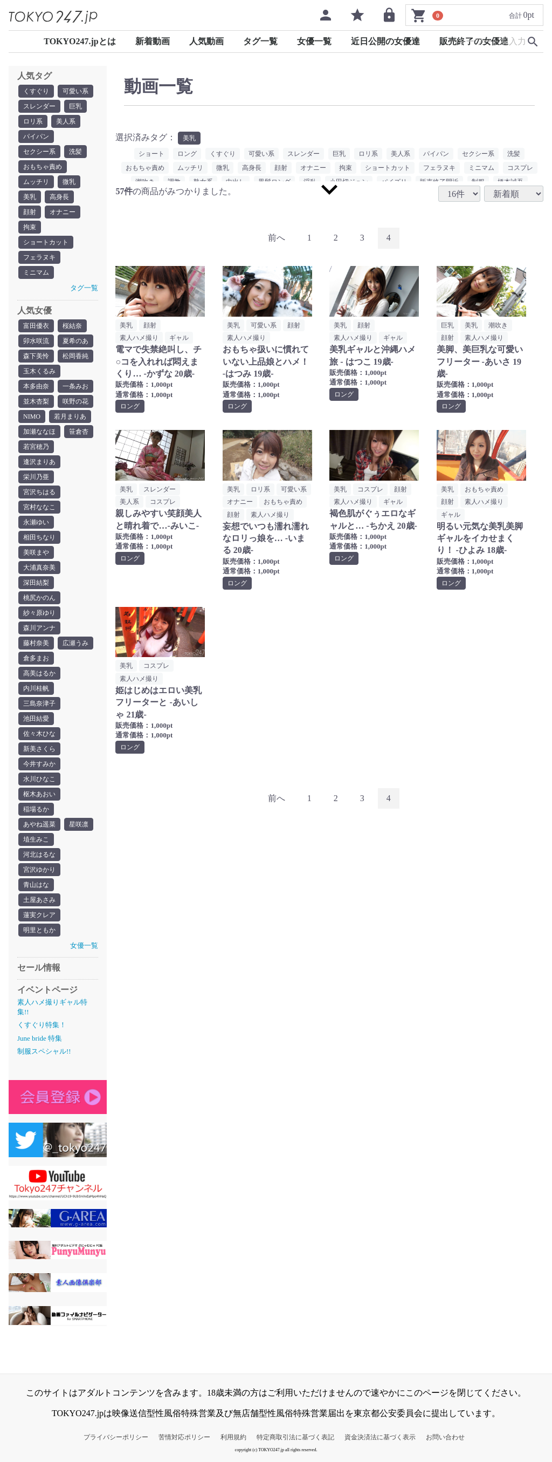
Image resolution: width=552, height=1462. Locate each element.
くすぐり (36, 91)
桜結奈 (72, 326)
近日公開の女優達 (385, 41)
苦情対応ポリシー (184, 1437)
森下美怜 (36, 356)
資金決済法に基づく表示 (380, 1437)
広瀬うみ (75, 643)
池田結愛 (36, 718)
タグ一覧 (260, 41)
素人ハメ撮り (139, 337)
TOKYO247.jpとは (80, 41)
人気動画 (206, 41)
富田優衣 (36, 326)
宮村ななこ (39, 507)
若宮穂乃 (36, 446)
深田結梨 (36, 582)
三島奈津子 (39, 703)
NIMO (31, 416)
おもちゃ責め (42, 166)
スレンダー (39, 106)
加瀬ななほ (39, 431)
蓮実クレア (39, 915)
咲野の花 (75, 401)
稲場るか (36, 809)
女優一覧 (314, 41)
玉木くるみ (39, 371)
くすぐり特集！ (41, 1025)
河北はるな (39, 854)
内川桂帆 (36, 688)
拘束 (29, 227)
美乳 (29, 197)
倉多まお (36, 658)
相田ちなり (39, 537)
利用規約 (233, 1437)
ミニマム (36, 272)
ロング (187, 154)
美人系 (65, 121)
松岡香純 (75, 356)
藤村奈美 (36, 643)
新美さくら (39, 749)
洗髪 (75, 151)
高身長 (59, 197)
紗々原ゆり (39, 613)
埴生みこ (36, 839)
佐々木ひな (39, 733)
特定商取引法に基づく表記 (295, 1437)
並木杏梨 (36, 401)
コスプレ (520, 168)
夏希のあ (75, 341)
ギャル (179, 337)
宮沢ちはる (39, 492)
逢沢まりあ (39, 462)
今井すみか (39, 764)
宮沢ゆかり (39, 869)
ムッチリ (36, 182)
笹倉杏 (78, 431)
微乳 (69, 182)
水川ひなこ (39, 779)
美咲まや (36, 552)
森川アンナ (39, 628)
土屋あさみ (39, 900)
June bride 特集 (39, 1038)
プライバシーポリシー (116, 1437)
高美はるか (39, 673)
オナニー (62, 212)
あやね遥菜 (39, 824)
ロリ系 (33, 121)
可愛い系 (75, 91)
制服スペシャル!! (44, 1051)
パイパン (36, 136)
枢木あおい (39, 794)
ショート (151, 154)
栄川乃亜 (36, 477)
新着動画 (152, 41)
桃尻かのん (39, 598)
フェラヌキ (39, 257)
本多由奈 (36, 386)
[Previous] (276, 238)
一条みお (75, 386)
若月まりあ (70, 416)
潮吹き (498, 325)
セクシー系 (39, 151)
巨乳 (75, 106)
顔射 (29, 212)
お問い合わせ (445, 1437)
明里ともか (39, 930)
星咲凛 (78, 824)
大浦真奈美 (39, 567)
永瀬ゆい (36, 522)
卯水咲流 (36, 341)
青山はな (36, 885)
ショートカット (45, 242)
